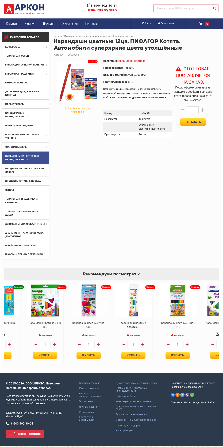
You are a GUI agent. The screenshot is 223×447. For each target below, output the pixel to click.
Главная (11, 23)
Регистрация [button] (166, 23)
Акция (48, 23)
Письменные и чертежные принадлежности (87, 36)
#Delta (210, 403)
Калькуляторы (14, 104)
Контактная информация (86, 419)
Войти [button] (146, 23)
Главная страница (89, 384)
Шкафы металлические (20, 245)
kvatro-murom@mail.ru (102, 10)
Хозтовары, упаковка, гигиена (25, 223)
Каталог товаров (89, 389)
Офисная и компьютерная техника (136, 420)
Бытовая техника (16, 82)
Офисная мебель (16, 146)
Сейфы (9, 189)
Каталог (30, 23)
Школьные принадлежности (24, 254)
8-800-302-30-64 (104, 5)
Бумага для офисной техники (24, 64)
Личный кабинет (89, 407)
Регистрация (86, 413)
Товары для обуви (17, 55)
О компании (70, 23)
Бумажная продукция (19, 73)
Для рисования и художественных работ (136, 408)
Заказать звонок (25, 434)
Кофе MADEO (12, 46)
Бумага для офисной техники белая (136, 384)
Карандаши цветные (123, 36)
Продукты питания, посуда (23, 180)
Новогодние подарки (19, 125)
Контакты (91, 23)
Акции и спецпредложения (90, 395)
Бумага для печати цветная (132, 415)
